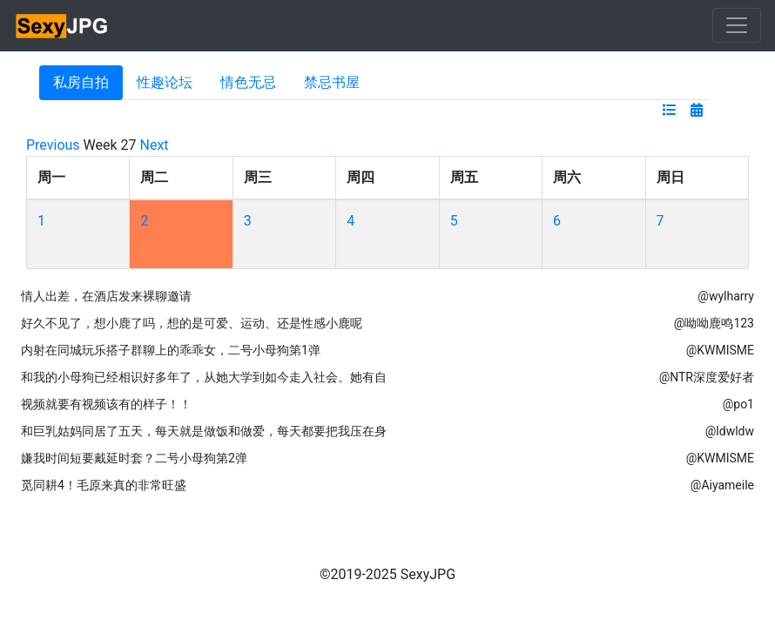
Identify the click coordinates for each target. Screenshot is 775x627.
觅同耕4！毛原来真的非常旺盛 (103, 485)
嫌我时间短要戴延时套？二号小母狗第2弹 (134, 458)
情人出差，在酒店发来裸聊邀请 (106, 296)
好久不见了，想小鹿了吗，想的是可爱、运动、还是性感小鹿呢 (191, 323)
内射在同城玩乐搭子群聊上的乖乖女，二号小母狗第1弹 (170, 350)
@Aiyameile (722, 485)
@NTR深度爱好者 (706, 377)
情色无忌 (248, 82)
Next (154, 145)
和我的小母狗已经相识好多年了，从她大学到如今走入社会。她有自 (204, 377)
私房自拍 (81, 82)
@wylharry (726, 296)
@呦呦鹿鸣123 (714, 323)
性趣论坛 (164, 82)
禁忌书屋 (332, 82)
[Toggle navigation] (736, 25)
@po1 (738, 404)
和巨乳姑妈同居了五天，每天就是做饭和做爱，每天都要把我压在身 (204, 431)
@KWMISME (720, 350)
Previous (53, 145)
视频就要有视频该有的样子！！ (106, 404)
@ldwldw (729, 431)
